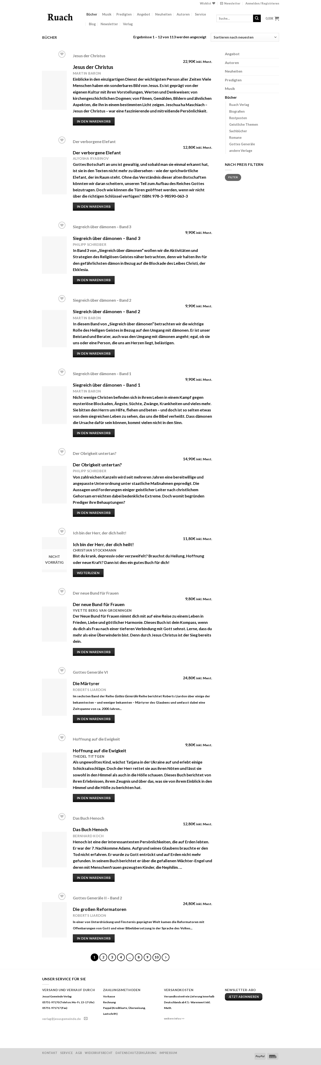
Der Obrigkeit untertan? (94, 453)
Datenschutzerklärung (136, 1053)
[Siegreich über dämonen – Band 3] (54, 255)
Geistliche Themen (243, 124)
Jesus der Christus (89, 55)
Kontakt (50, 1053)
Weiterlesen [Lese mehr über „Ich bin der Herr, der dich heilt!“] (88, 573)
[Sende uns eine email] (86, 1019)
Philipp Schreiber (89, 244)
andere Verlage (240, 151)
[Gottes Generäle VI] (54, 697)
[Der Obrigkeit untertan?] (54, 485)
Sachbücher (238, 131)
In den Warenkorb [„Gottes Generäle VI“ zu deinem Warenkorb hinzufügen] (94, 719)
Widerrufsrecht (99, 1053)
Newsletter (109, 24)
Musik (106, 14)
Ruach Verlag (239, 105)
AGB (79, 1053)
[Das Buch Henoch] (54, 849)
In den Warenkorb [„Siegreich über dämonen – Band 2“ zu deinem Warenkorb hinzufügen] (94, 353)
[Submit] (257, 18)
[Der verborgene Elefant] (54, 175)
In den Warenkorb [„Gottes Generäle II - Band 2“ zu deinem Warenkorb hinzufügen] (94, 938)
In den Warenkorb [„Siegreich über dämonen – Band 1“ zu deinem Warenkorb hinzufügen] (94, 433)
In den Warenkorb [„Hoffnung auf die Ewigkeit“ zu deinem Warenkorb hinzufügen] (94, 798)
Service (200, 14)
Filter (233, 177)
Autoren (183, 14)
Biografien (237, 111)
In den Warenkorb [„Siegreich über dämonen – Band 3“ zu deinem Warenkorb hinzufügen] (94, 280)
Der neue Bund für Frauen (96, 593)
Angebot (143, 14)
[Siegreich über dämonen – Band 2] (54, 328)
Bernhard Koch (88, 836)
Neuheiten (163, 14)
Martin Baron (87, 73)
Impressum (168, 1053)
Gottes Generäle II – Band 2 (97, 898)
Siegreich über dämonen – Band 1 (102, 373)
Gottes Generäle (242, 144)
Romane (235, 137)
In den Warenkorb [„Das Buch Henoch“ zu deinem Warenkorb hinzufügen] (94, 878)
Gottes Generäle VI (90, 672)
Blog (92, 24)
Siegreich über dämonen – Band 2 (102, 300)
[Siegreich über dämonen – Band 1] (54, 405)
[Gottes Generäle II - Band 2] (54, 919)
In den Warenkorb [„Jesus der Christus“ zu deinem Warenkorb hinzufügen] (94, 121)
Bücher (91, 14)
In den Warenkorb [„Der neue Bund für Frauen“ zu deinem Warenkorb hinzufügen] (94, 652)
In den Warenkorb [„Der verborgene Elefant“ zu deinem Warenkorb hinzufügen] (94, 206)
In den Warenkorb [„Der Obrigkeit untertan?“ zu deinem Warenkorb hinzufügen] (94, 513)
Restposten (238, 118)
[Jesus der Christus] (54, 90)
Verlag (128, 24)
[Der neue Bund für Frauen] (54, 624)
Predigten (124, 14)
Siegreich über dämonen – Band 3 (102, 226)
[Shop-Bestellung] (245, 37)
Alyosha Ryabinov (91, 158)
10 (157, 957)
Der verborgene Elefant (94, 141)
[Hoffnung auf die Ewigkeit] (54, 770)
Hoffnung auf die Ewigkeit (96, 739)
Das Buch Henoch (88, 818)
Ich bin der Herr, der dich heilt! (99, 533)
